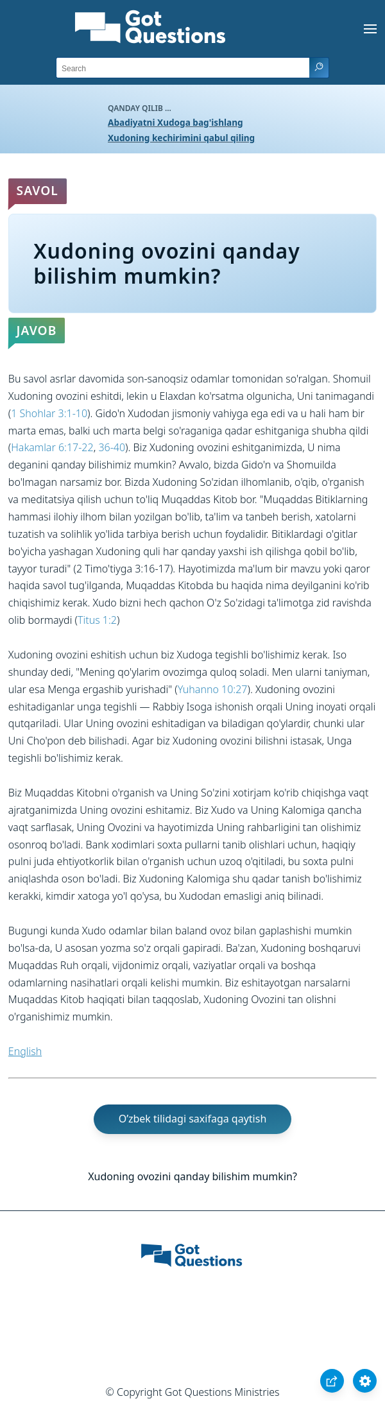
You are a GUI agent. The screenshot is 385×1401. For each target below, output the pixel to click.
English (25, 1051)
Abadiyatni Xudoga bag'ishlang (175, 122)
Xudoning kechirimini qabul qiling (181, 138)
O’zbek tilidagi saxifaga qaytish (193, 1119)
